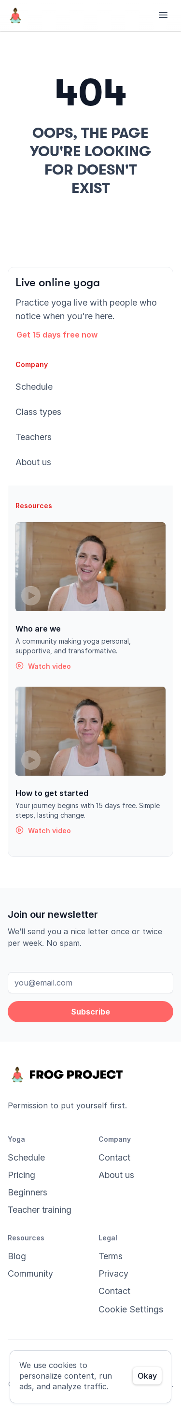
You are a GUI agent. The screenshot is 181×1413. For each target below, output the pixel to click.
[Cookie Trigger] (130, 1309)
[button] (63, 334)
